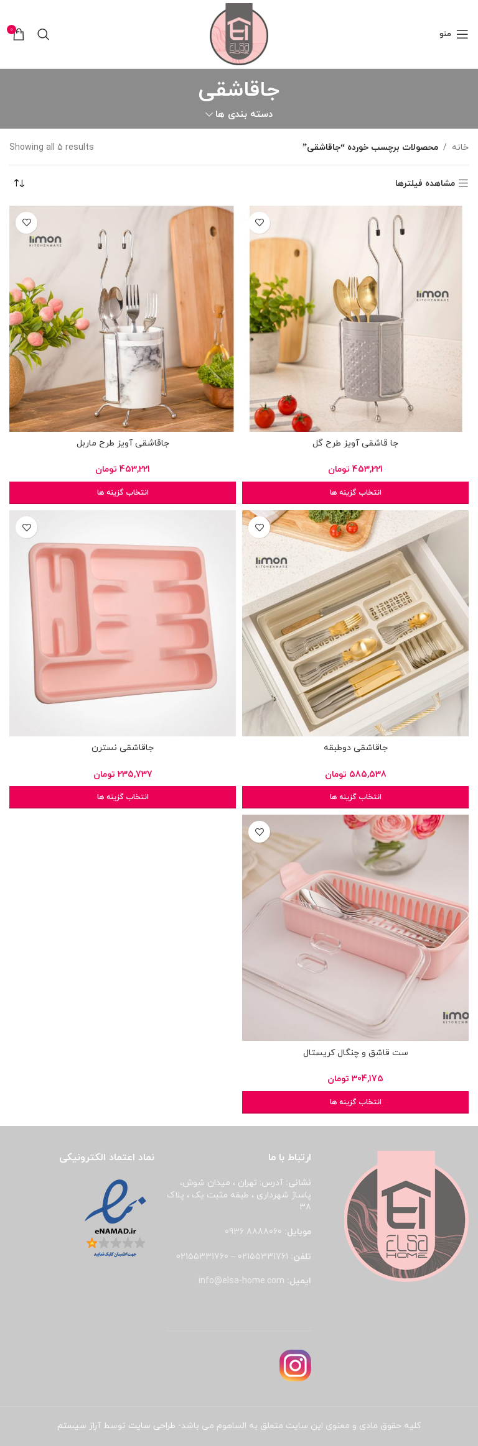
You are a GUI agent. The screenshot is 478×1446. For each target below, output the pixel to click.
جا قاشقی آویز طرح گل (355, 443)
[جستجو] (43, 34)
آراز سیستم (79, 1426)
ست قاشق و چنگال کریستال (355, 1053)
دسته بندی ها (244, 114)
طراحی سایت (152, 1426)
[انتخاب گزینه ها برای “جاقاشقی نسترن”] (122, 797)
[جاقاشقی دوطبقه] (355, 623)
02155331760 (202, 1257)
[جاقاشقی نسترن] (122, 623)
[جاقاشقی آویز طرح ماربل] (122, 319)
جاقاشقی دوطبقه (356, 748)
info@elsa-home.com (241, 1281)
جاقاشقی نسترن (122, 748)
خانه (460, 147)
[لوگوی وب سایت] (239, 33)
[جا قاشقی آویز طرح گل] (355, 319)
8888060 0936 (253, 1232)
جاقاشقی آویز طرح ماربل (123, 443)
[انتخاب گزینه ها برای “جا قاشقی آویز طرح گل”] (355, 493)
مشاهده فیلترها (425, 183)
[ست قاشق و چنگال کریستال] (355, 928)
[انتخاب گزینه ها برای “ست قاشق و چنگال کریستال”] (355, 1102)
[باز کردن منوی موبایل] (454, 34)
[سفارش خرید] (18, 184)
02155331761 (263, 1257)
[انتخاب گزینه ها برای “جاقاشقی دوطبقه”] (355, 797)
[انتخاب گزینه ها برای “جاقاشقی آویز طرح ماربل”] (122, 493)
